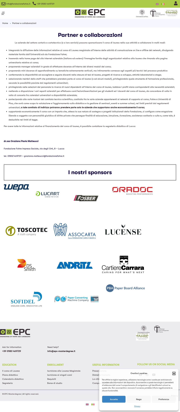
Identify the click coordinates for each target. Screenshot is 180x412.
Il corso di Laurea (11, 370)
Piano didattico (10, 375)
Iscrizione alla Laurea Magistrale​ (63, 370)
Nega (139, 399)
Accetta (114, 399)
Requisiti (51, 379)
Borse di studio (54, 383)
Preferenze (163, 399)
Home (5, 23)
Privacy (137, 406)
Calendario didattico (13, 379)
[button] (173, 373)
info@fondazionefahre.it (18, 3)
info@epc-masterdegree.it (61, 351)
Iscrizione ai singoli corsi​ (59, 375)
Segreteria (7, 383)
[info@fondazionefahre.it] (3, 4)
